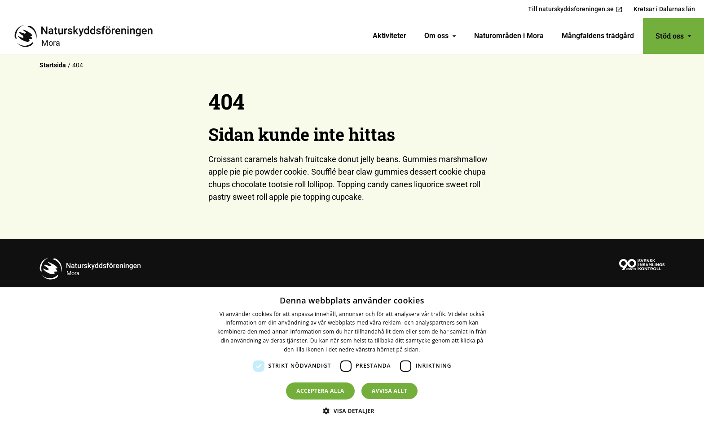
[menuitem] (389, 36)
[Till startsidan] (87, 36)
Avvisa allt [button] (389, 391)
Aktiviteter (389, 35)
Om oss (440, 35)
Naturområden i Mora (509, 35)
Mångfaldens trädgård (598, 35)
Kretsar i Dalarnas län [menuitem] (664, 9)
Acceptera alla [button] (320, 391)
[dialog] (352, 356)
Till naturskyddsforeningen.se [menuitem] (575, 9)
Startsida (53, 65)
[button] (352, 410)
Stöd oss (673, 35)
